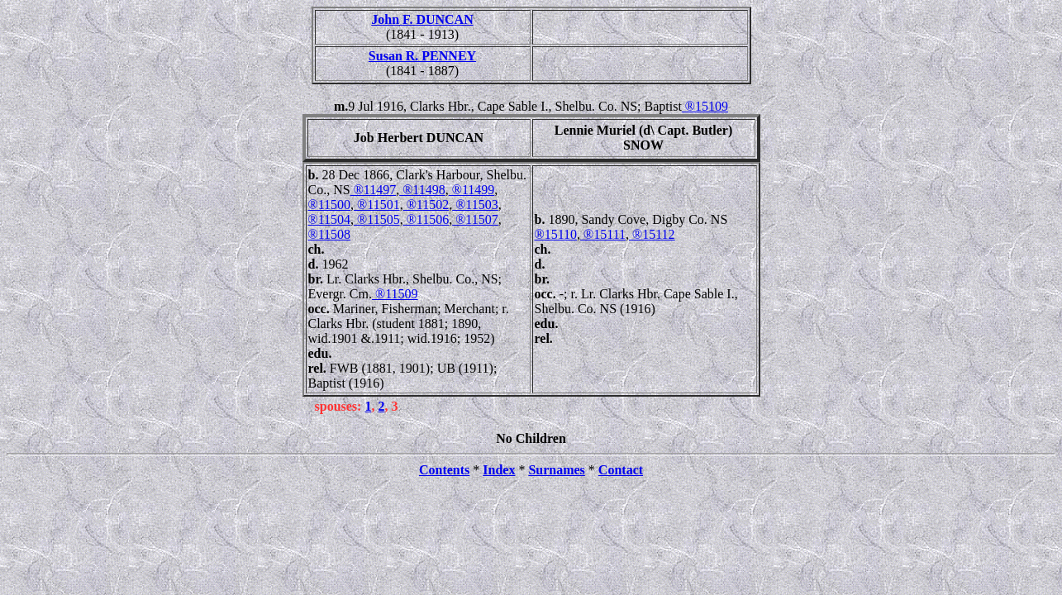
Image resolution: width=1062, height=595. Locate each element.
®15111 (603, 234)
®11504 (329, 219)
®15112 (652, 234)
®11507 (475, 219)
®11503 (475, 205)
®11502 (426, 205)
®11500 (329, 205)
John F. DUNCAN (422, 19)
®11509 (395, 294)
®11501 (377, 205)
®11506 (426, 219)
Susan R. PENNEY (422, 56)
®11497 (373, 190)
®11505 (377, 219)
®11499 (472, 190)
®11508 (329, 234)
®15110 (556, 234)
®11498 (422, 190)
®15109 (705, 106)
